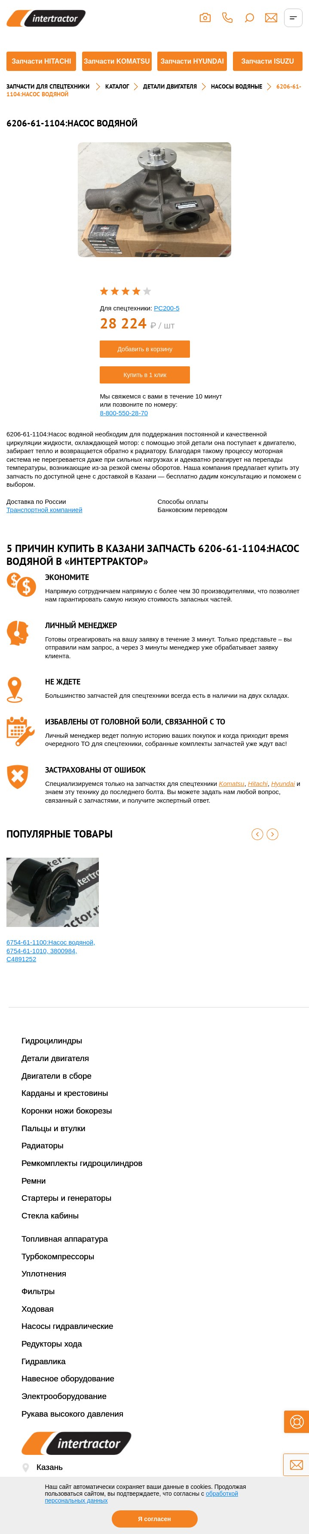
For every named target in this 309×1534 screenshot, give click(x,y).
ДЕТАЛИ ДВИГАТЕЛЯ (170, 103)
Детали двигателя (55, 1074)
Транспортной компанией (44, 526)
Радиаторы (42, 1162)
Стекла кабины (50, 1231)
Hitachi (258, 800)
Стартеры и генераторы (66, 1214)
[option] (154, 216)
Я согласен (154, 1519)
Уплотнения (43, 1290)
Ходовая (37, 1325)
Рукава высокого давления (72, 1430)
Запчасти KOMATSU (116, 71)
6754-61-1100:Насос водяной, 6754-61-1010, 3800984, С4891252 (50, 967)
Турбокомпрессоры (57, 1272)
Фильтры (38, 1307)
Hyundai (283, 800)
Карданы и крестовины (64, 1109)
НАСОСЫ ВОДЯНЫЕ (236, 103)
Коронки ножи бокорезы (66, 1127)
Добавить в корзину (144, 365)
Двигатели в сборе (56, 1092)
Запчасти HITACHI (40, 71)
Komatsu (231, 800)
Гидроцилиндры (51, 1057)
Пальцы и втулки (53, 1144)
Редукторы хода (51, 1360)
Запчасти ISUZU (269, 71)
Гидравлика (43, 1377)
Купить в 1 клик (145, 391)
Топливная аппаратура (64, 1255)
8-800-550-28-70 (124, 429)
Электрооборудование (64, 1412)
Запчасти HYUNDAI (192, 71)
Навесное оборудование (67, 1394)
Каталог (117, 103)
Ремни (33, 1197)
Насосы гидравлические (67, 1342)
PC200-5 (166, 324)
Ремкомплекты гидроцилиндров (82, 1179)
